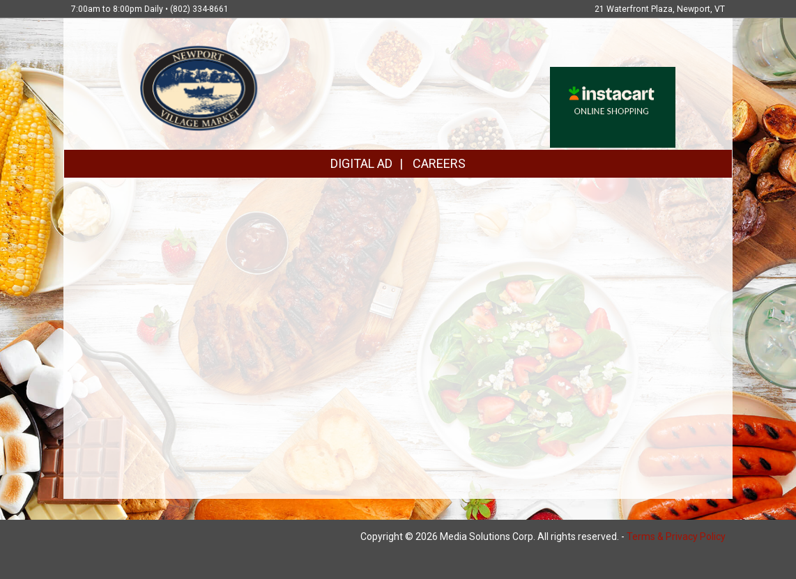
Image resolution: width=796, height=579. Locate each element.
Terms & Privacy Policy (676, 536)
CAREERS (439, 163)
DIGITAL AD (361, 163)
